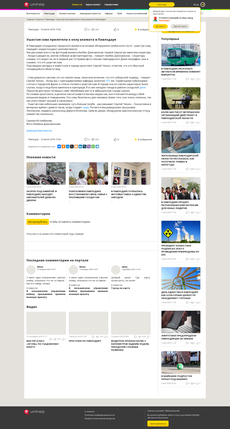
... (46, 198)
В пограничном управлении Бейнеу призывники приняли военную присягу (45, 294)
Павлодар (49, 13)
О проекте (89, 411)
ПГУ (108, 80)
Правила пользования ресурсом (100, 418)
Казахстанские (67, 13)
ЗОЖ (119, 13)
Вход (196, 4)
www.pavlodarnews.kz (39, 130)
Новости (77, 4)
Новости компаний (136, 13)
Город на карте (120, 287)
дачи (143, 87)
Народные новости (90, 13)
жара (86, 107)
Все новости (33, 13)
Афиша (109, 13)
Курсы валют (93, 4)
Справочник (111, 4)
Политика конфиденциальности (100, 415)
